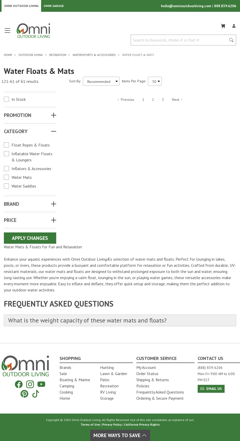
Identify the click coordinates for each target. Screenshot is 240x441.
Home (65, 398)
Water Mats (22, 178)
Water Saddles (24, 187)
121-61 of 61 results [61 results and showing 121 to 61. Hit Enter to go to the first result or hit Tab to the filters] (20, 82)
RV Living (108, 392)
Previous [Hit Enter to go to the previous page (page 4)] (125, 101)
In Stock (19, 100)
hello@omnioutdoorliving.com (186, 6)
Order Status (147, 373)
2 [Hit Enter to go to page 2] (153, 101)
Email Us (211, 388)
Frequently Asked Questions (160, 392)
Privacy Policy (112, 424)
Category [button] (15, 133)
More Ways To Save (120, 435)
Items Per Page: (134, 82)
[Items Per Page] (155, 82)
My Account (146, 367)
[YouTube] (41, 384)
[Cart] (223, 26)
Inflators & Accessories (31, 170)
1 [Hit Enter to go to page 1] (143, 101)
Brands (65, 367)
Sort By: (75, 82)
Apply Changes (30, 239)
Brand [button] (11, 205)
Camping (67, 385)
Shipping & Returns (152, 379)
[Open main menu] (7, 34)
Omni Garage (54, 6)
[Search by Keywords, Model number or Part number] (180, 41)
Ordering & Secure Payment (160, 398)
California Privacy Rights (142, 424)
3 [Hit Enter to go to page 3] (163, 101)
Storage (107, 398)
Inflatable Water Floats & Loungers (32, 158)
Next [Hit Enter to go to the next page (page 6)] (177, 101)
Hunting (107, 367)
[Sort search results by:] (101, 82)
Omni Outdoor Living (21, 6)
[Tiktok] (36, 394)
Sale (63, 373)
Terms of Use (90, 424)
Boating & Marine (75, 379)
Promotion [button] (17, 116)
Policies (142, 385)
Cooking (66, 392)
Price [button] (10, 221)
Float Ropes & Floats (31, 146)
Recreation (109, 385)
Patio (104, 379)
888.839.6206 (225, 6)
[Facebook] (19, 384)
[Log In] (234, 26)
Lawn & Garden (113, 373)
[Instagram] (30, 384)
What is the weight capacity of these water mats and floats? (93, 322)
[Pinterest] (24, 394)
